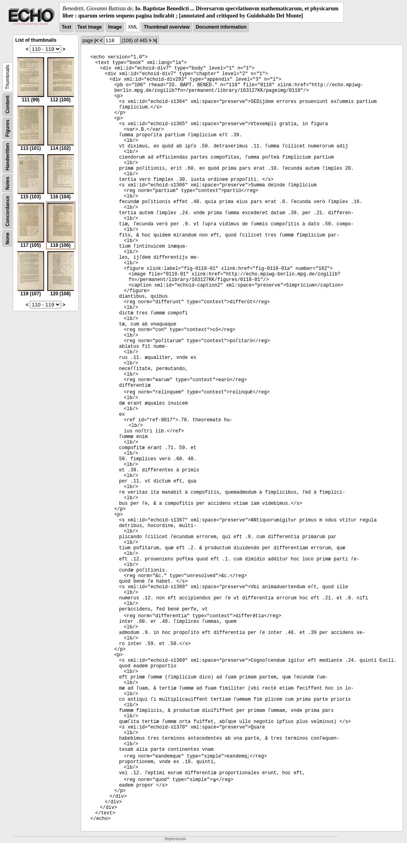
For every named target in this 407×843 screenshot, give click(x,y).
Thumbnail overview (167, 27)
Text (66, 27)
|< (97, 40)
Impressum (175, 839)
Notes (7, 183)
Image (115, 27)
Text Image (89, 27)
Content (7, 105)
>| (155, 40)
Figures (7, 128)
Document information (221, 27)
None (7, 238)
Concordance (7, 211)
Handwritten (7, 157)
